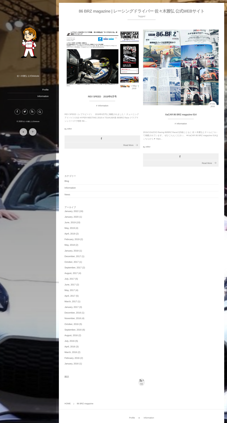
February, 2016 (72, 358)
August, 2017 (71, 273)
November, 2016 (73, 318)
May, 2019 (70, 228)
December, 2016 (73, 312)
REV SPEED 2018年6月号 (102, 96)
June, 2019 (70, 222)
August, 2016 (71, 335)
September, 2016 (73, 329)
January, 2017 (72, 307)
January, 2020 (72, 217)
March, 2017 (71, 301)
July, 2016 (70, 341)
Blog (67, 181)
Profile (45, 89)
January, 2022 (72, 211)
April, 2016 (70, 346)
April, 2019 (70, 233)
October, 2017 (72, 262)
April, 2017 (70, 296)
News (67, 194)
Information (42, 96)
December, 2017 (73, 256)
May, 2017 (70, 290)
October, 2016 (72, 324)
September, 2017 (73, 267)
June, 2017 (70, 284)
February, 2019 (72, 239)
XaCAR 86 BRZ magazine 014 (181, 114)
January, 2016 (72, 363)
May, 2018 (70, 245)
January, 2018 (72, 250)
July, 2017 (70, 279)
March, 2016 (71, 352)
